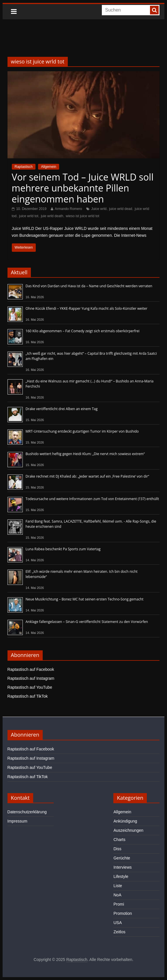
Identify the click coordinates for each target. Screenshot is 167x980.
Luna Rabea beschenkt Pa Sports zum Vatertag (63, 549)
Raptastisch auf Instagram (31, 678)
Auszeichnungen (128, 830)
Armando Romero (68, 209)
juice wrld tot (28, 216)
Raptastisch (24, 167)
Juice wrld (98, 209)
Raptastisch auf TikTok (27, 696)
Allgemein (48, 167)
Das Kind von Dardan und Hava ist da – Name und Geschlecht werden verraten (89, 286)
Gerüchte (121, 858)
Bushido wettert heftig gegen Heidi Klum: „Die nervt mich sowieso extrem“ (85, 453)
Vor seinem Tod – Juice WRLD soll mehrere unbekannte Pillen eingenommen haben (83, 188)
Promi (118, 904)
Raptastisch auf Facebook (30, 669)
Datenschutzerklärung (27, 812)
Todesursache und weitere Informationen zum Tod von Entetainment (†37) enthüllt (92, 498)
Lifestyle (120, 876)
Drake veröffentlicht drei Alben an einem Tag (62, 408)
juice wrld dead (120, 209)
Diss (117, 848)
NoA (117, 895)
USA (117, 922)
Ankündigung (125, 821)
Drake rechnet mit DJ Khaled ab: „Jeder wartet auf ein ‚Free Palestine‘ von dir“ (87, 476)
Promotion (122, 913)
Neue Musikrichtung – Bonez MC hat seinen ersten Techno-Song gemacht (85, 599)
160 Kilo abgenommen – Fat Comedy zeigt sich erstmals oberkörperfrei (83, 330)
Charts (119, 839)
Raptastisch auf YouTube (29, 687)
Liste (117, 885)
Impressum (17, 821)
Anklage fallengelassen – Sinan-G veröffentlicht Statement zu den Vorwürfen (87, 621)
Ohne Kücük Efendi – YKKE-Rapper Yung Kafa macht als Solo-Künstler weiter (86, 308)
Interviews (122, 867)
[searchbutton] (154, 10)
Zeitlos (119, 932)
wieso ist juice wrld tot (82, 216)
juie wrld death (52, 216)
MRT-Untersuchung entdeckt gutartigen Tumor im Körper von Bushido (82, 431)
